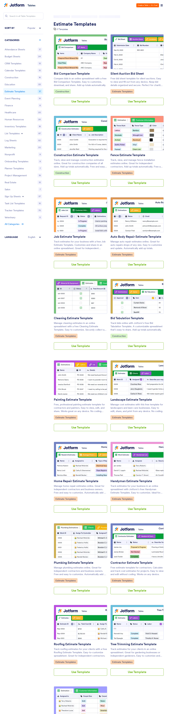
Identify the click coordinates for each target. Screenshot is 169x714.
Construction (63, 91)
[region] (23, 132)
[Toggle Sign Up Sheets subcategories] (23, 196)
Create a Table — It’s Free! (148, 5)
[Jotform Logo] (14, 5)
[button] (23, 28)
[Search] (6, 16)
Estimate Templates (75, 24)
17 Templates (62, 29)
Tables (31, 5)
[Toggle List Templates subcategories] (22, 133)
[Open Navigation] (161, 5)
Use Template (80, 101)
